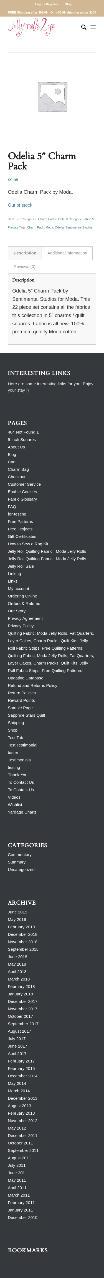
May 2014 (17, 1083)
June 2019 (17, 912)
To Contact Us (21, 782)
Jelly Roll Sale (21, 566)
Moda (49, 227)
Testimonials (19, 760)
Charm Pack (35, 227)
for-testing (17, 514)
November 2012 (22, 1120)
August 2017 (19, 1031)
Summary (17, 862)
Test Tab (15, 737)
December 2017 (22, 1001)
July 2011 (17, 1165)
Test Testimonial (22, 745)
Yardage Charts (22, 812)
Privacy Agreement (25, 618)
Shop (12, 730)
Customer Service (24, 484)
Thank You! (18, 774)
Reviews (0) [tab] (24, 266)
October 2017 (20, 1016)
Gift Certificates (22, 536)
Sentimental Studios (79, 227)
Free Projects (20, 529)
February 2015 (21, 1068)
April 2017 (17, 1053)
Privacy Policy (21, 625)
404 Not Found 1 (23, 432)
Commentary (20, 854)
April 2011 (17, 1187)
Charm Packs (47, 219)
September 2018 (23, 949)
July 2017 (17, 1038)
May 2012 (17, 1128)
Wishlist (15, 804)
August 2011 (19, 1157)
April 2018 (17, 971)
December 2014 (22, 1076)
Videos (14, 797)
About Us (16, 447)
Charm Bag (18, 469)
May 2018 (17, 964)
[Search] (81, 27)
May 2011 (17, 1180)
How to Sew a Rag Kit (28, 543)
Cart (12, 461)
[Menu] (93, 27)
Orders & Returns (24, 603)
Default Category (69, 219)
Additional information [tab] (67, 253)
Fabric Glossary (22, 499)
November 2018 (22, 941)
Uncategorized (21, 869)
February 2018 (21, 986)
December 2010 (22, 1217)
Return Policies (22, 692)
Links (12, 581)
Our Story (17, 611)
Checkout (16, 476)
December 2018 (22, 934)
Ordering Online (22, 596)
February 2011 (21, 1202)
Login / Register (46, 4)
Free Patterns (20, 521)
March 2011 (19, 1195)
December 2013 (22, 1098)
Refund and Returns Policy (32, 685)
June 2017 (17, 1046)
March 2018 (19, 979)
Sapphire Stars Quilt (26, 715)
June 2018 (17, 956)
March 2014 (19, 1090)
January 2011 (20, 1210)
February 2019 (21, 926)
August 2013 (19, 1105)
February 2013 (21, 1113)
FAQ (12, 506)
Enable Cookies (22, 491)
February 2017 (21, 1061)
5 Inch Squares (22, 439)
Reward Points (21, 700)
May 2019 (17, 919)
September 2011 (23, 1150)
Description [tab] (25, 253)
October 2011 (20, 1143)
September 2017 (23, 1023)
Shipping (16, 722)
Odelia (59, 227)
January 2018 (20, 994)
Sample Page (20, 707)
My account (18, 588)
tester (13, 752)
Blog (68, 4)
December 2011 (22, 1135)
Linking (14, 573)
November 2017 (22, 1008)
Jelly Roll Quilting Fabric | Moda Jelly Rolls (47, 551)
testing (14, 767)
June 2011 (17, 1172)
